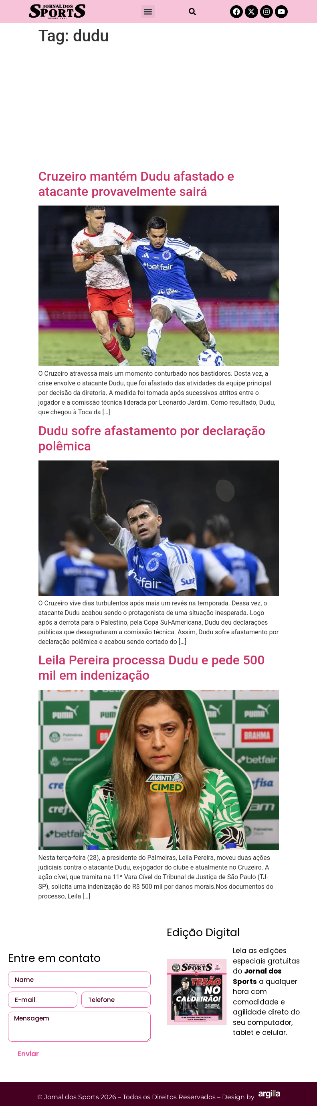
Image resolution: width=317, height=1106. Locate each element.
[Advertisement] (158, 108)
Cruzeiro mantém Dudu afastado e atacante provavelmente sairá (136, 184)
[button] (148, 11)
